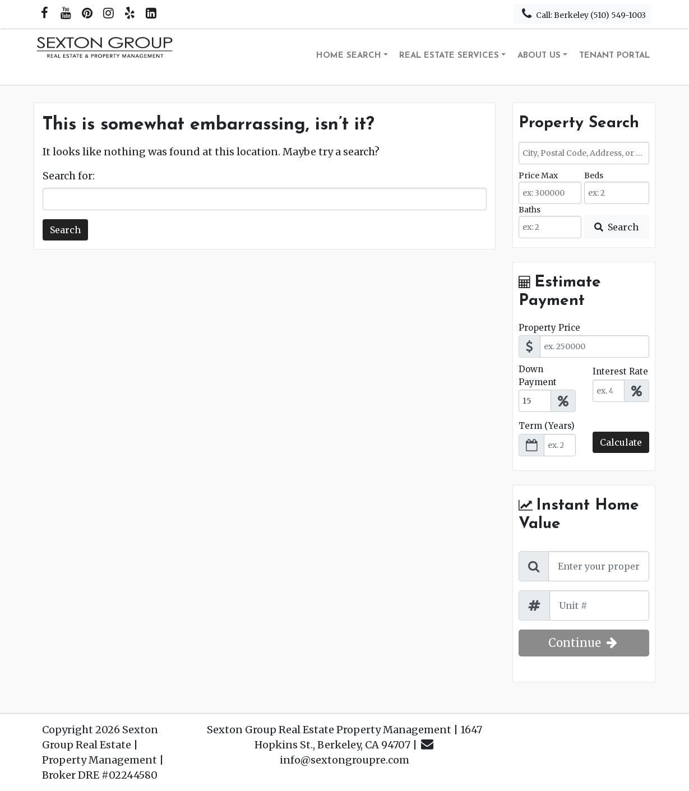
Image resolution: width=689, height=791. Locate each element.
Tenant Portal (614, 56)
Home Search (348, 56)
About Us (539, 56)
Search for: (69, 175)
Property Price (549, 327)
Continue (583, 643)
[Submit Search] (616, 227)
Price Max (538, 175)
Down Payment (538, 375)
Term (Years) (547, 425)
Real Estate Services (449, 56)
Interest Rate (620, 371)
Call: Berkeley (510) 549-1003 (582, 13)
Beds (593, 175)
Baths (529, 210)
